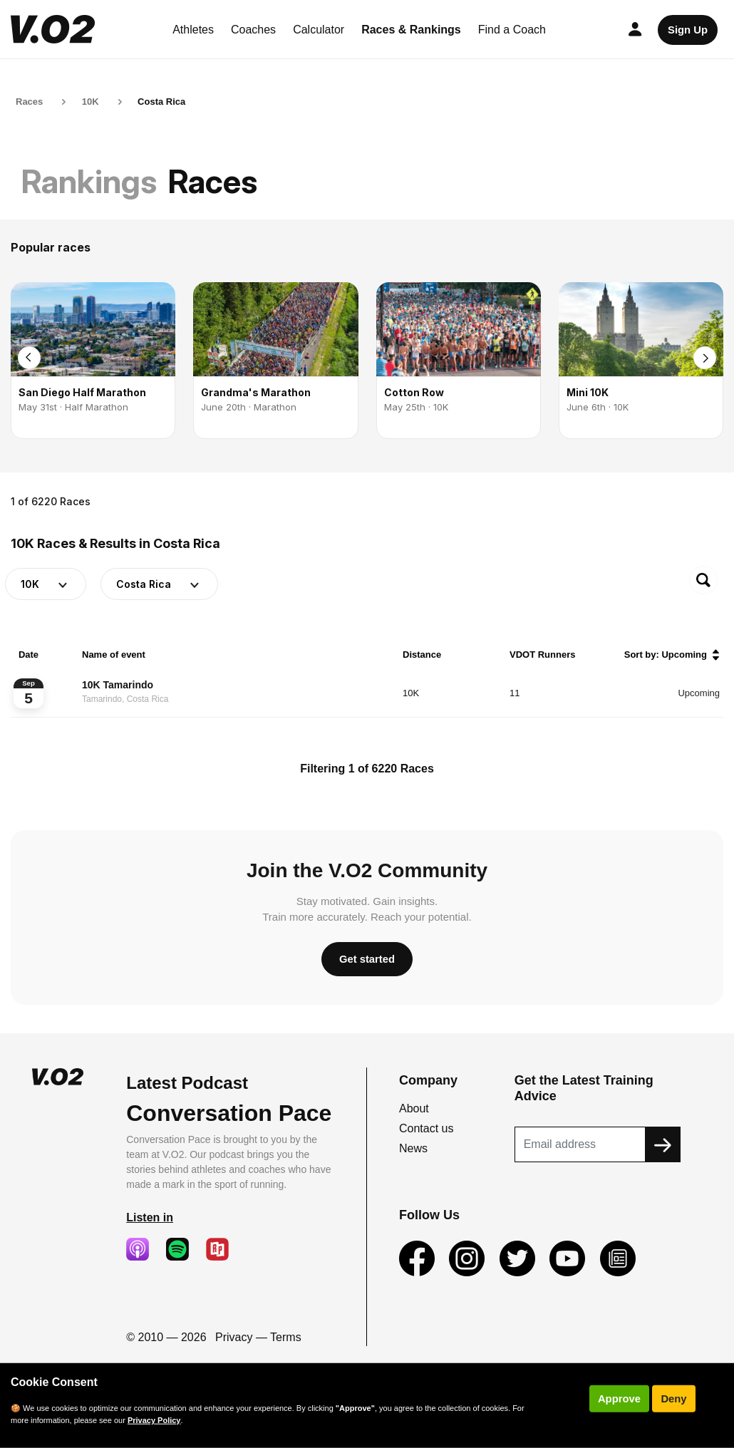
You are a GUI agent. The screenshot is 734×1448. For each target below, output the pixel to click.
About (414, 1108)
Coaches (253, 30)
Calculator (318, 30)
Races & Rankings (411, 30)
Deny (673, 1399)
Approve (619, 1399)
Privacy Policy (154, 1420)
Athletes (193, 30)
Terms (285, 1337)
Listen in (149, 1217)
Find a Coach (512, 30)
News (413, 1148)
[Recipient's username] (580, 1144)
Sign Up (688, 30)
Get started (367, 959)
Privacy (233, 1337)
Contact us (426, 1128)
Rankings (89, 181)
